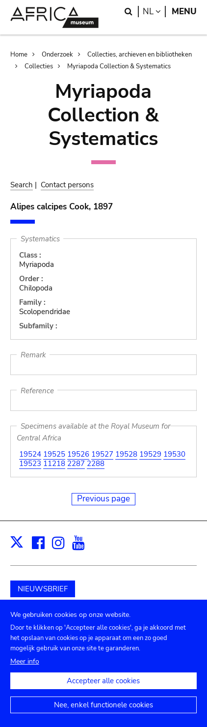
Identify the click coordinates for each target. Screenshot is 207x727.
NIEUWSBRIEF (43, 589)
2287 (76, 463)
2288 (95, 463)
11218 (54, 463)
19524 (30, 454)
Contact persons (67, 185)
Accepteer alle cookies (103, 691)
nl (154, 11)
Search (21, 185)
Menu (184, 11)
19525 (54, 454)
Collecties (39, 66)
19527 (102, 454)
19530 (174, 454)
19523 (30, 463)
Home (18, 54)
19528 (126, 454)
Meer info (24, 671)
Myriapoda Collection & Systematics (119, 66)
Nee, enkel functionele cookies (103, 715)
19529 (150, 454)
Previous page (103, 498)
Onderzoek (57, 54)
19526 (78, 454)
